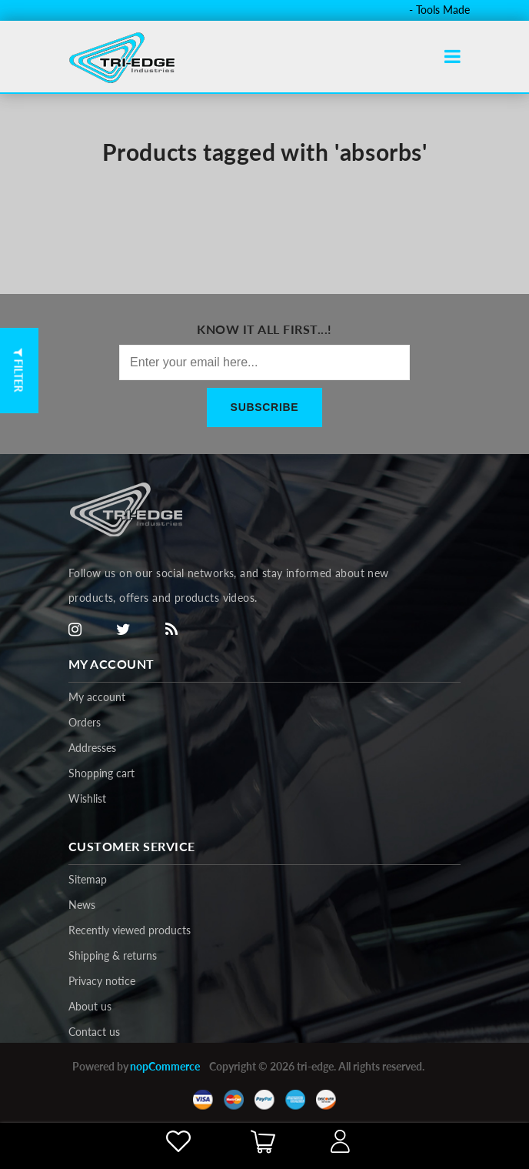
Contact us (94, 1031)
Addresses (92, 747)
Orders (84, 722)
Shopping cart (101, 773)
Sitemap (87, 879)
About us (89, 1006)
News (81, 904)
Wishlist (87, 798)
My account (96, 696)
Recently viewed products (129, 930)
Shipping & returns (112, 955)
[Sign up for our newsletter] (264, 362)
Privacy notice (101, 980)
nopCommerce (165, 1066)
